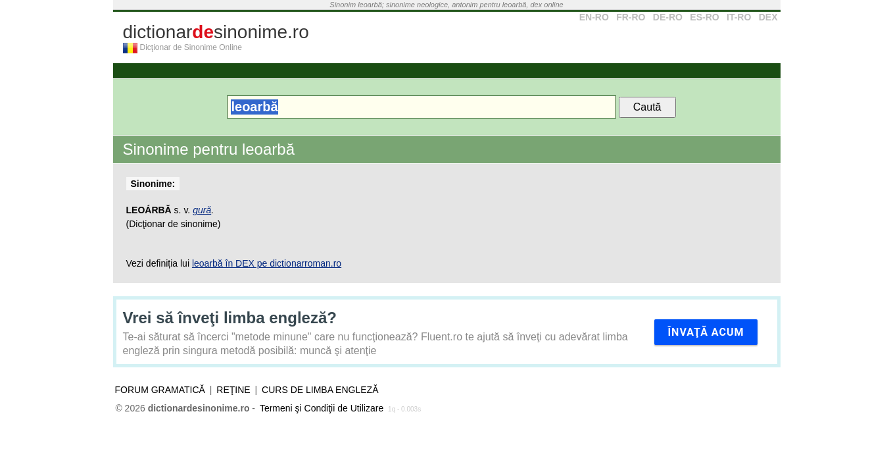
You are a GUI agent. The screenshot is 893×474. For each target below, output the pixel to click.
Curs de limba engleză (320, 389)
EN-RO (594, 17)
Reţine (233, 389)
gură (202, 210)
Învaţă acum (705, 332)
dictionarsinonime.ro (216, 32)
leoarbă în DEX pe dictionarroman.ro (266, 263)
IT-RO (739, 17)
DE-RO (668, 17)
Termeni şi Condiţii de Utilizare (321, 408)
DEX (768, 17)
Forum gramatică (160, 389)
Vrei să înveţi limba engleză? (230, 318)
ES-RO (704, 17)
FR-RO (630, 17)
